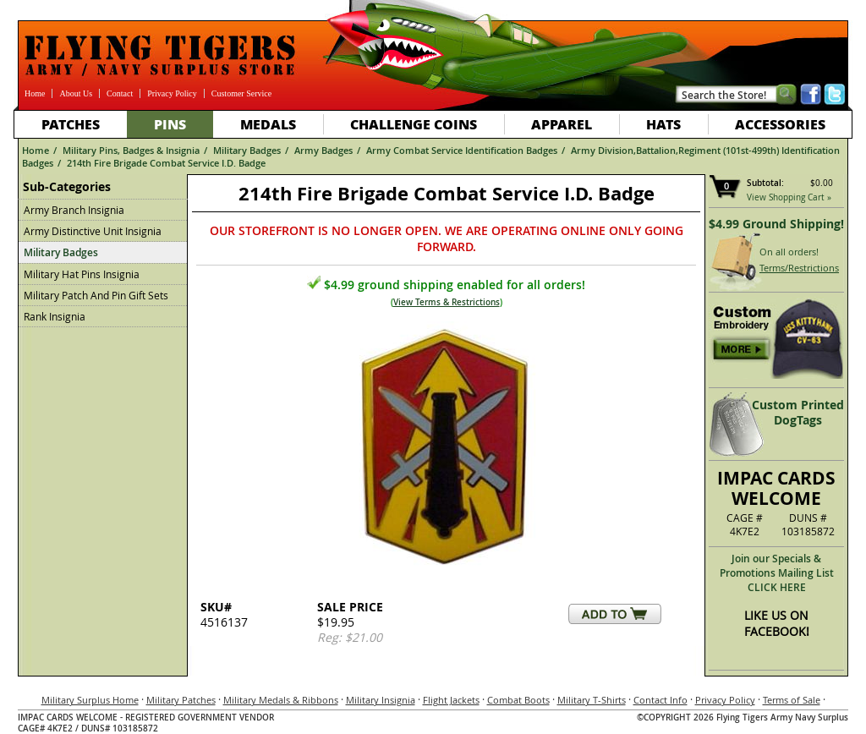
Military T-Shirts (591, 699)
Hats (663, 124)
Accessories (780, 124)
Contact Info (660, 699)
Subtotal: (765, 183)
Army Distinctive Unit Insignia (93, 231)
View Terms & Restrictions (446, 302)
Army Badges (323, 150)
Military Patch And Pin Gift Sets (96, 295)
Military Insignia (380, 699)
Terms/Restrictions (799, 267)
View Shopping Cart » (789, 197)
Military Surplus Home (90, 699)
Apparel (561, 124)
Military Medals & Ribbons (280, 699)
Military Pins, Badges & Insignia (131, 150)
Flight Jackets (451, 699)
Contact (120, 93)
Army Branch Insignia (74, 209)
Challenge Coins (413, 124)
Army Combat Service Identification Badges (461, 150)
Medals (268, 124)
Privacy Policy (172, 93)
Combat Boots (518, 699)
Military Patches (181, 699)
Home (35, 93)
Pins (170, 124)
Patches (70, 124)
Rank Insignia (54, 316)
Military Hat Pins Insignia (82, 274)
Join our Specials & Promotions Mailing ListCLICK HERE (777, 572)
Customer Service (241, 93)
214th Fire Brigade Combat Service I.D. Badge (166, 162)
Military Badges (247, 150)
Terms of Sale (791, 699)
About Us (75, 93)
